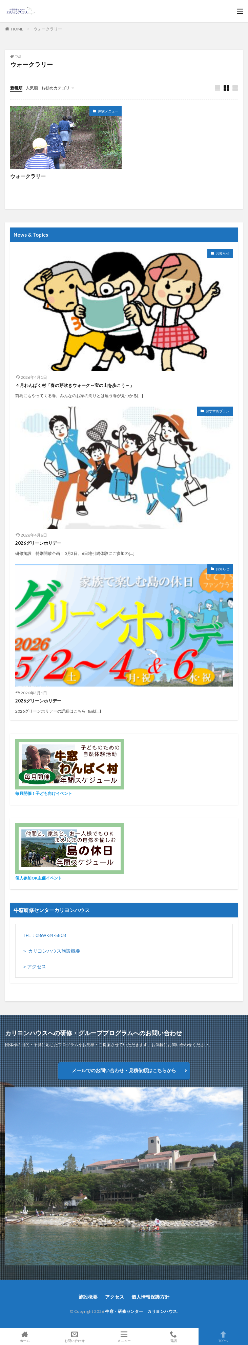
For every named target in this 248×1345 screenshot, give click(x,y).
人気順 (32, 87)
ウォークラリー (48, 28)
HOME (17, 28)
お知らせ (222, 253)
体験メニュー (108, 111)
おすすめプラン (217, 411)
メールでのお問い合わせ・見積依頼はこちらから (124, 1070)
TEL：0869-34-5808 (44, 935)
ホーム (24, 1336)
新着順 (16, 87)
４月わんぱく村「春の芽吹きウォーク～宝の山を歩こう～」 (74, 385)
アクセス (114, 1297)
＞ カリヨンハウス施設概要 (51, 951)
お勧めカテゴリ (55, 87)
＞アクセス (34, 966)
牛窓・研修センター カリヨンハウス (141, 1311)
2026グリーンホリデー (38, 543)
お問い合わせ (74, 1336)
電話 (173, 1336)
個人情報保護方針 (150, 1297)
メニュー (124, 1336)
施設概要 (88, 1297)
